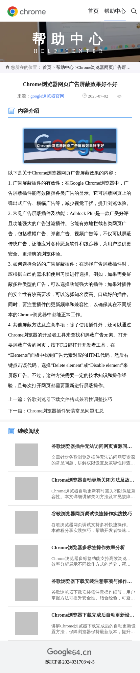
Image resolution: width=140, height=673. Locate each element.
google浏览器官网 (47, 96)
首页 (93, 11)
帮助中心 (115, 11)
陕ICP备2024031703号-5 (69, 662)
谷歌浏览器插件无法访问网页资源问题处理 (93, 446)
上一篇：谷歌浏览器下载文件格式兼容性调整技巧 (60, 399)
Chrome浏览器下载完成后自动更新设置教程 (93, 615)
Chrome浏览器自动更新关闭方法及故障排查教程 (93, 480)
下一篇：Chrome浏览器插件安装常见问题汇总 (56, 410)
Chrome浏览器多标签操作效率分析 (88, 547)
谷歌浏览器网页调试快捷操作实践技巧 (91, 513)
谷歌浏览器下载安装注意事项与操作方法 (93, 581)
